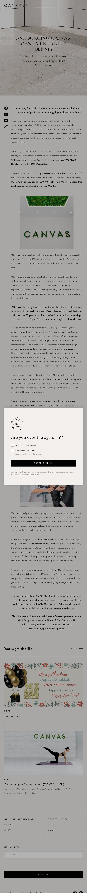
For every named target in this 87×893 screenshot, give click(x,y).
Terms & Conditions (20, 475)
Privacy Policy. (34, 475)
